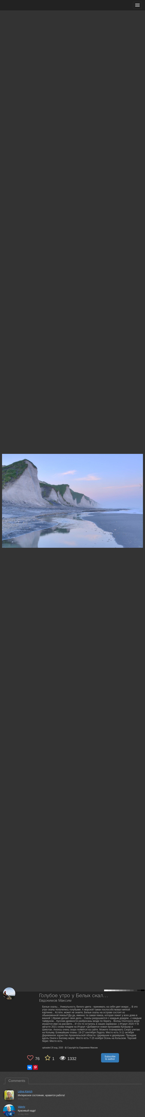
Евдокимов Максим (55, 1000)
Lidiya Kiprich (25, 1091)
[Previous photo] (3, 485)
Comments (16, 1081)
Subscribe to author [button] (110, 1057)
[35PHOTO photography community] (19, 5)
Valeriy (21, 1106)
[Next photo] (140, 485)
